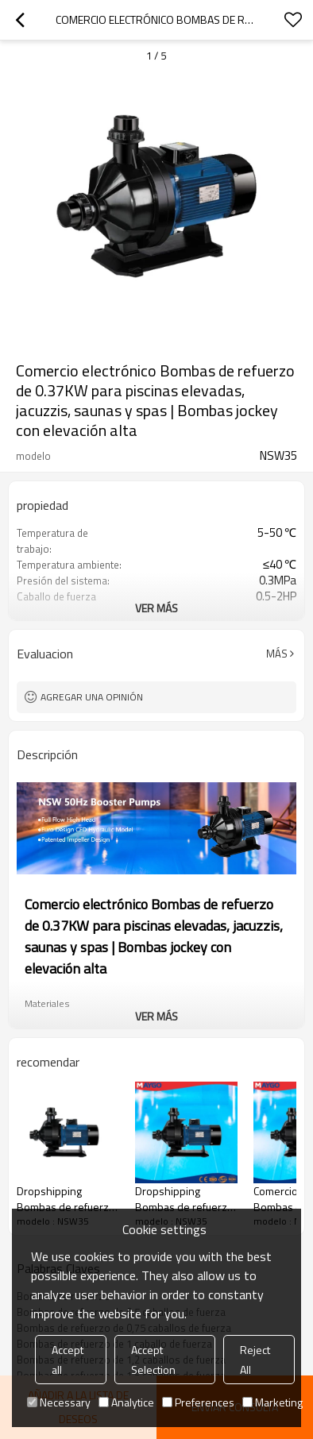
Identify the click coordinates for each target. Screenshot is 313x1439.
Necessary (59, 1402)
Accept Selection (153, 1359)
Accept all (67, 1359)
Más (277, 654)
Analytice (126, 1402)
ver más (156, 608)
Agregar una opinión (92, 696)
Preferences (198, 1402)
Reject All (255, 1359)
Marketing (272, 1402)
